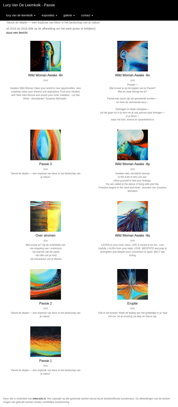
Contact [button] (87, 15)
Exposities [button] (49, 15)
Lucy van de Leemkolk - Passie (29, 5)
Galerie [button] (69, 15)
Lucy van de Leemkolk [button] (21, 15)
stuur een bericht (16, 32)
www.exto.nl (39, 398)
